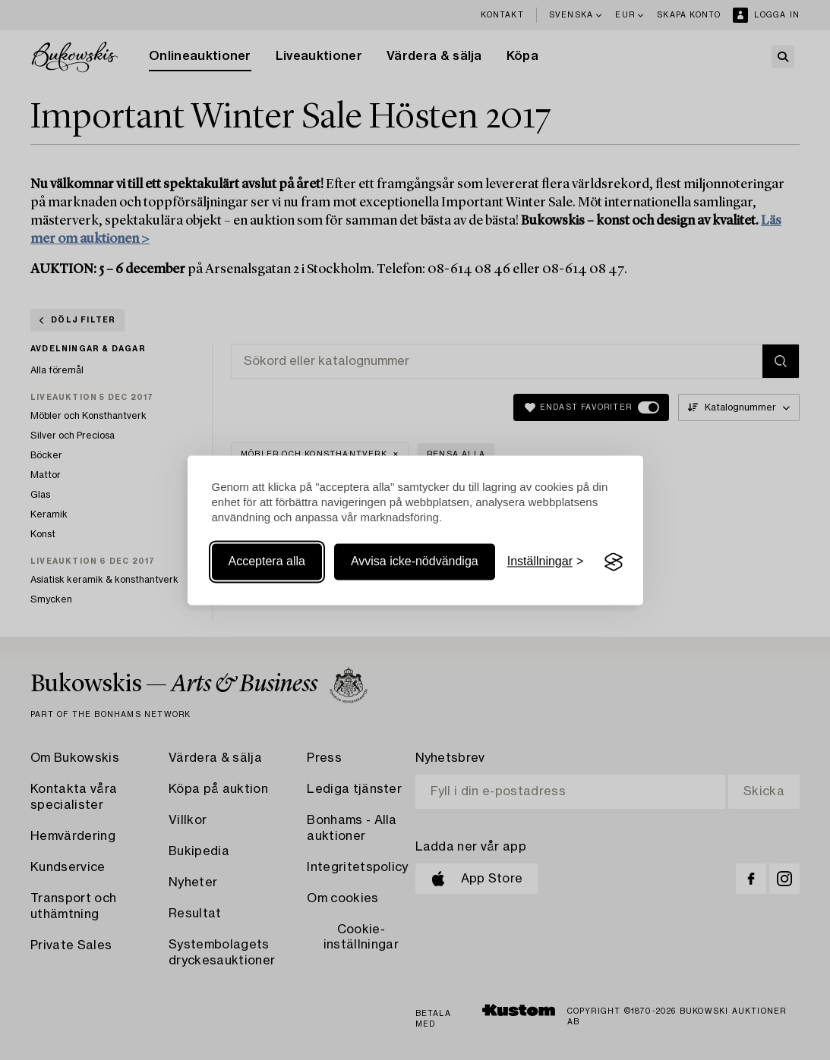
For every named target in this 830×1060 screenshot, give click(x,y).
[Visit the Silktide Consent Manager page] (613, 562)
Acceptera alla (267, 561)
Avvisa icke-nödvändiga (414, 561)
